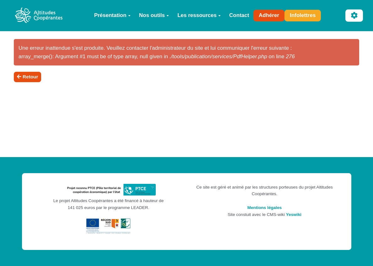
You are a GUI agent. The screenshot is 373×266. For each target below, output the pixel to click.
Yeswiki (293, 214)
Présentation (112, 15)
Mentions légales (264, 207)
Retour (27, 76)
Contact (239, 15)
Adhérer (269, 15)
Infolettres (303, 15)
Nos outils (154, 15)
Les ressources (199, 15)
